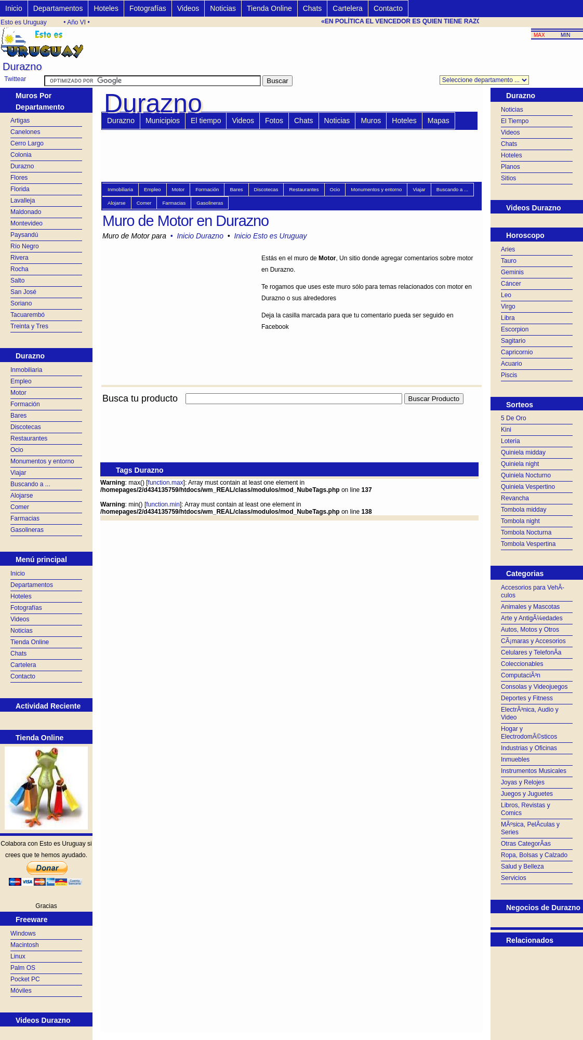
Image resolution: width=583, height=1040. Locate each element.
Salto (17, 280)
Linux (17, 956)
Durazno (22, 166)
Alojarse (21, 495)
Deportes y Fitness (527, 698)
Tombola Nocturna (526, 532)
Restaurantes (28, 438)
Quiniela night (520, 464)
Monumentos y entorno (42, 461)
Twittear (15, 79)
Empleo (21, 381)
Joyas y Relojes (523, 782)
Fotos (274, 120)
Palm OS (22, 967)
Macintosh (24, 945)
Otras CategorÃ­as (526, 843)
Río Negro (24, 246)
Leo (506, 295)
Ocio (16, 450)
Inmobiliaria (26, 370)
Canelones (25, 132)
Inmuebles (515, 759)
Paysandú (24, 234)
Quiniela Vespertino (528, 486)
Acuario (511, 363)
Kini (506, 429)
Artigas (20, 120)
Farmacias (24, 518)
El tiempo (206, 120)
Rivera (19, 257)
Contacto (388, 8)
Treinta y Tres (29, 326)
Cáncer (511, 283)
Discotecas (25, 427)
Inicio (13, 8)
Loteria (510, 441)
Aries (508, 249)
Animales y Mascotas (530, 606)
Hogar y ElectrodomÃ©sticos (529, 732)
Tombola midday (523, 509)
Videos (188, 8)
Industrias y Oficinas (529, 748)
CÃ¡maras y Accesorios (533, 641)
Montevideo (26, 223)
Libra (508, 318)
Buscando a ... (30, 484)
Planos (510, 166)
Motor (18, 392)
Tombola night (520, 521)
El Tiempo (514, 121)
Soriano (21, 303)
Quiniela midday (523, 452)
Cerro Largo (27, 143)
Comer (19, 507)
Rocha (19, 269)
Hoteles (106, 8)
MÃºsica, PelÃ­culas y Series (530, 828)
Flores (19, 177)
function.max (165, 482)
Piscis (509, 375)
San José (23, 292)
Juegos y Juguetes (527, 793)
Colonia (21, 154)
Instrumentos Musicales (533, 771)
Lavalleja (22, 200)
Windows (23, 933)
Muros (371, 120)
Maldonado (25, 212)
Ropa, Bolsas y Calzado (534, 855)
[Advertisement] (289, 410)
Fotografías (147, 8)
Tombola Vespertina (528, 544)
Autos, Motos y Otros (530, 629)
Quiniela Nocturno (526, 475)
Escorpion (514, 329)
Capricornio (517, 352)
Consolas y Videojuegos (534, 686)
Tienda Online (269, 8)
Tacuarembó (27, 314)
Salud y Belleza (522, 866)
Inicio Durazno (200, 236)
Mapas (438, 120)
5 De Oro (513, 418)
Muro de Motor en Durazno (185, 220)
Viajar (18, 472)
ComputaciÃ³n (520, 675)
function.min (163, 504)
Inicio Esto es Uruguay (270, 236)
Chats (312, 8)
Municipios (162, 120)
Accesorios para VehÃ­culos (532, 591)
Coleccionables (522, 664)
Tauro (508, 260)
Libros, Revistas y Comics (525, 809)
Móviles (21, 990)
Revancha (515, 498)
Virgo (508, 306)
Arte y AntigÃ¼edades (532, 618)
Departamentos (58, 8)
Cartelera (348, 8)
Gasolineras (27, 530)
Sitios (508, 178)
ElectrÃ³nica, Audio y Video (530, 713)
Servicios (513, 878)
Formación (25, 404)
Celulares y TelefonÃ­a (531, 652)
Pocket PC (25, 979)
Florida (20, 189)
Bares (18, 415)
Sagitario (513, 340)
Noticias (223, 8)
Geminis (512, 272)
